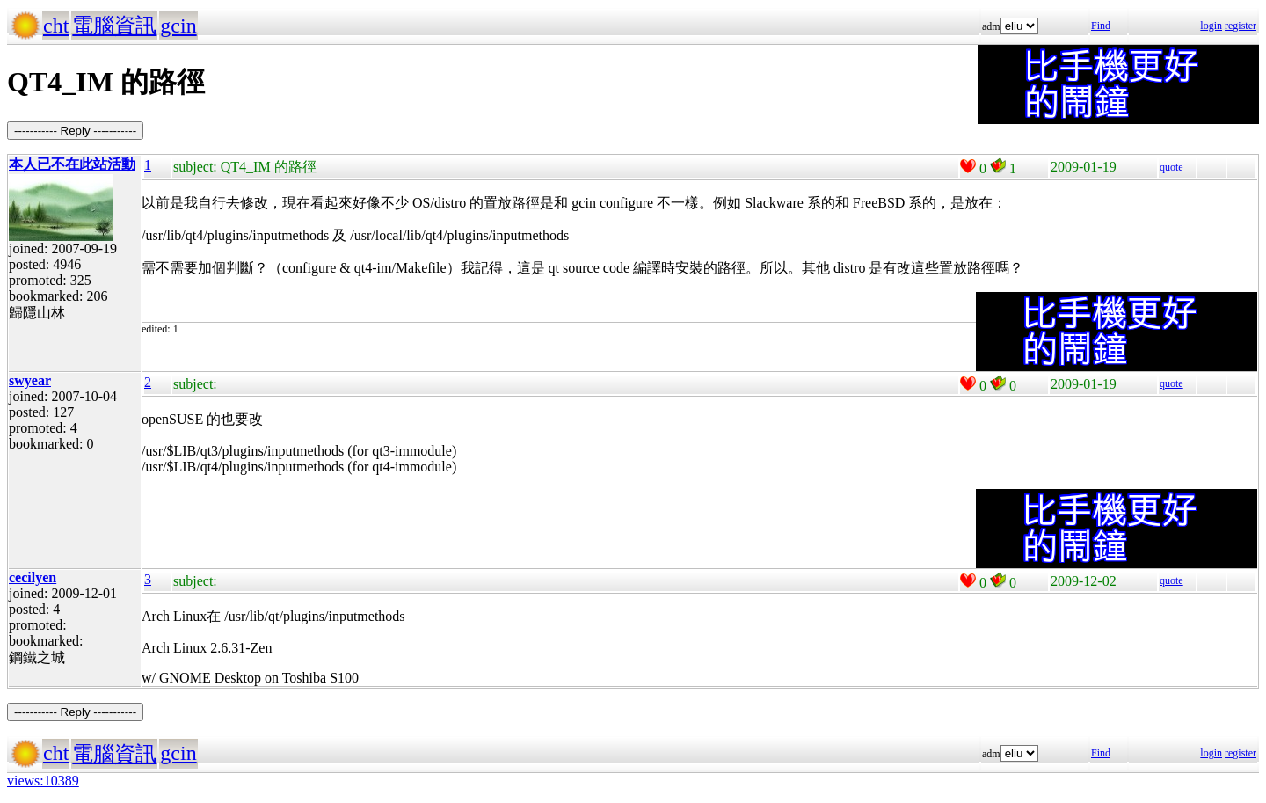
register (1240, 25)
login (1211, 25)
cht (56, 25)
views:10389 (43, 780)
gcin (178, 25)
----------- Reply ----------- (75, 130)
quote (1171, 167)
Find (1100, 25)
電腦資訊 (114, 25)
